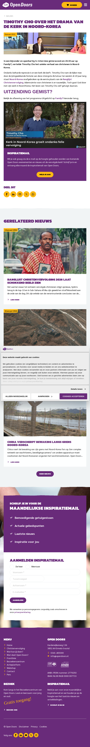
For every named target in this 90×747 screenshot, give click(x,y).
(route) (66, 656)
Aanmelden (18, 610)
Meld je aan (45, 174)
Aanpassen (45, 396)
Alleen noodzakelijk (16, 396)
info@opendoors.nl (60, 664)
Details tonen (76, 389)
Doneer (73, 5)
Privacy (34, 728)
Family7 (59, 98)
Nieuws (8, 16)
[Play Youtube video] (45, 125)
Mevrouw (35, 576)
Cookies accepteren (73, 396)
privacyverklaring (22, 622)
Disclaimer (24, 728)
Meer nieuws (45, 476)
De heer (19, 576)
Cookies (43, 728)
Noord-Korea (16, 79)
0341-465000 (57, 660)
